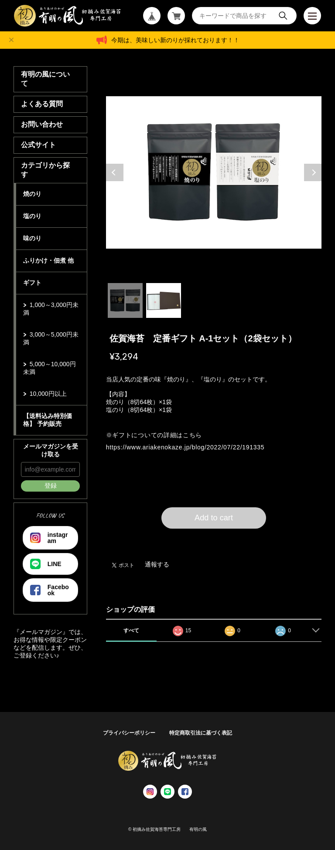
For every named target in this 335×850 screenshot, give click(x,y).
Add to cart (214, 517)
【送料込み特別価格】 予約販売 (47, 419)
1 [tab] (125, 300)
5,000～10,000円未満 (49, 368)
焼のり (32, 193)
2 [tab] (163, 300)
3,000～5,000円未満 (51, 338)
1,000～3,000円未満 (51, 308)
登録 (50, 485)
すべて (131, 630)
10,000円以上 (48, 393)
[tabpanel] (214, 172)
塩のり (32, 215)
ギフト (32, 282)
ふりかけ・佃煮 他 (48, 260)
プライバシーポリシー (129, 733)
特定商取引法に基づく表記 (200, 733)
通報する (157, 564)
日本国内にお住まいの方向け (213, 539)
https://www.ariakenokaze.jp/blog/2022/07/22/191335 (185, 447)
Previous (114, 172)
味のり (32, 238)
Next (312, 172)
